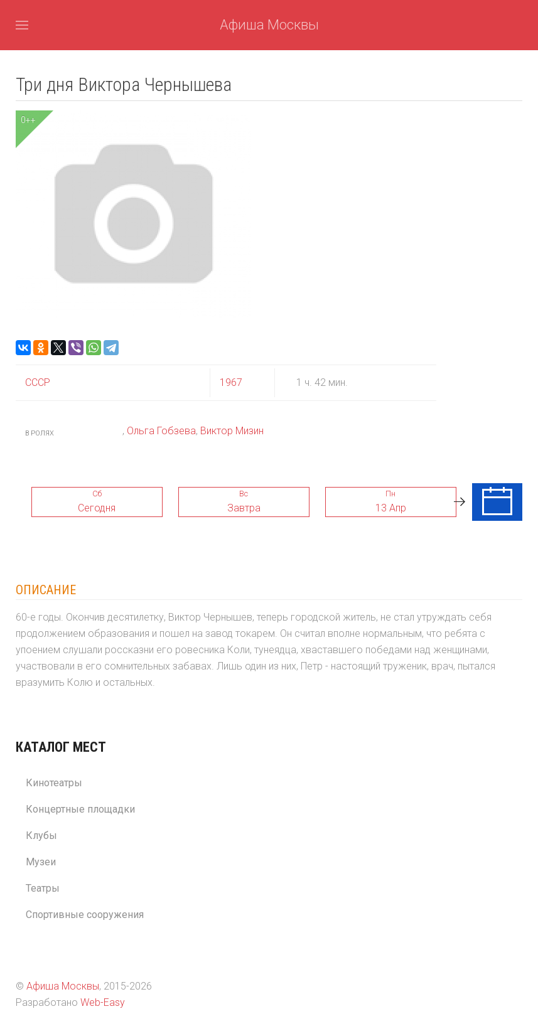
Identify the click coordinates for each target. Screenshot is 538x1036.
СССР (37, 382)
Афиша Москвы (269, 25)
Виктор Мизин (232, 431)
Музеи (41, 862)
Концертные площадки (80, 809)
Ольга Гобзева (161, 431)
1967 (231, 382)
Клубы (41, 835)
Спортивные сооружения (85, 915)
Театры (43, 888)
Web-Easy (102, 1002)
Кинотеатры (54, 783)
